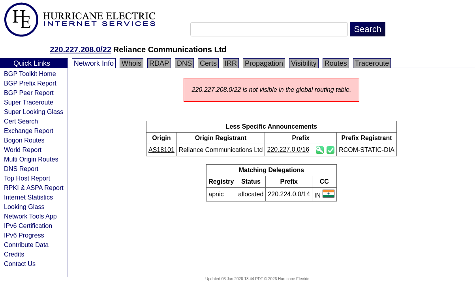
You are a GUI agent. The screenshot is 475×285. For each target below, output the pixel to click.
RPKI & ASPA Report (34, 187)
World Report (22, 149)
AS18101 (161, 149)
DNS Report (21, 168)
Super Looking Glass (33, 111)
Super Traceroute (28, 102)
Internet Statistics (28, 197)
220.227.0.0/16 (288, 149)
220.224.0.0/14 (289, 194)
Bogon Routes (24, 140)
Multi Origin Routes (31, 159)
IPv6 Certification (28, 225)
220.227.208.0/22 (80, 49)
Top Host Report (27, 178)
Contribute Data (26, 244)
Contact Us (20, 263)
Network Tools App (30, 216)
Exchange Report (28, 130)
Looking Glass (24, 206)
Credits (14, 254)
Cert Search (21, 121)
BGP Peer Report (29, 92)
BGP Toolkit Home (30, 73)
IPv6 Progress (24, 235)
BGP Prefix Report (30, 83)
